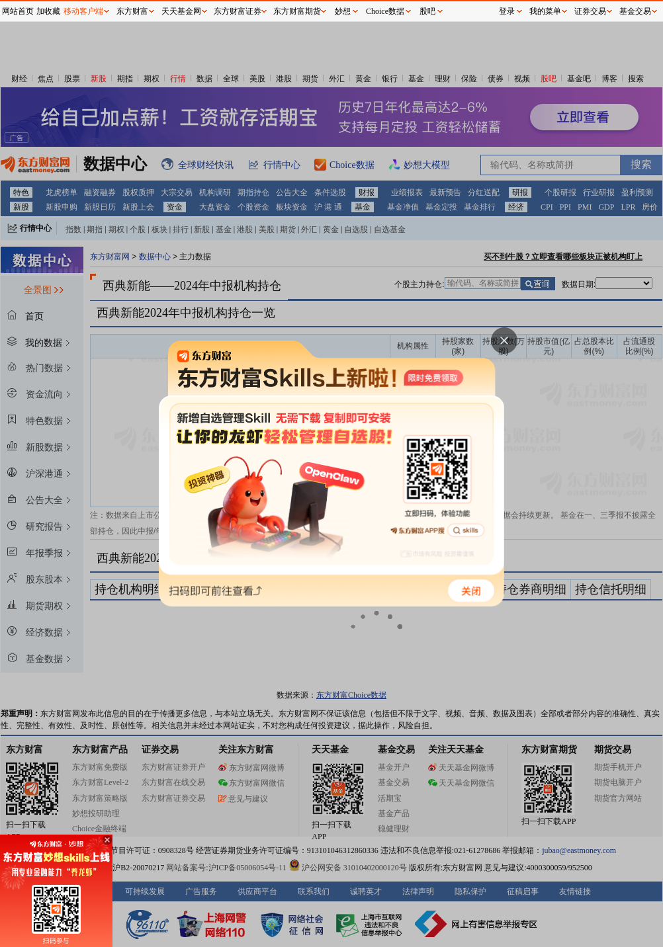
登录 (507, 11)
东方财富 (132, 11)
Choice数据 (385, 11)
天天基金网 (181, 11)
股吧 (427, 11)
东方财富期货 (297, 11)
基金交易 (635, 11)
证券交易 (590, 11)
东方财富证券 (237, 11)
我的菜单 (545, 11)
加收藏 (48, 11)
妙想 (343, 11)
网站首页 (18, 11)
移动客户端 (83, 11)
